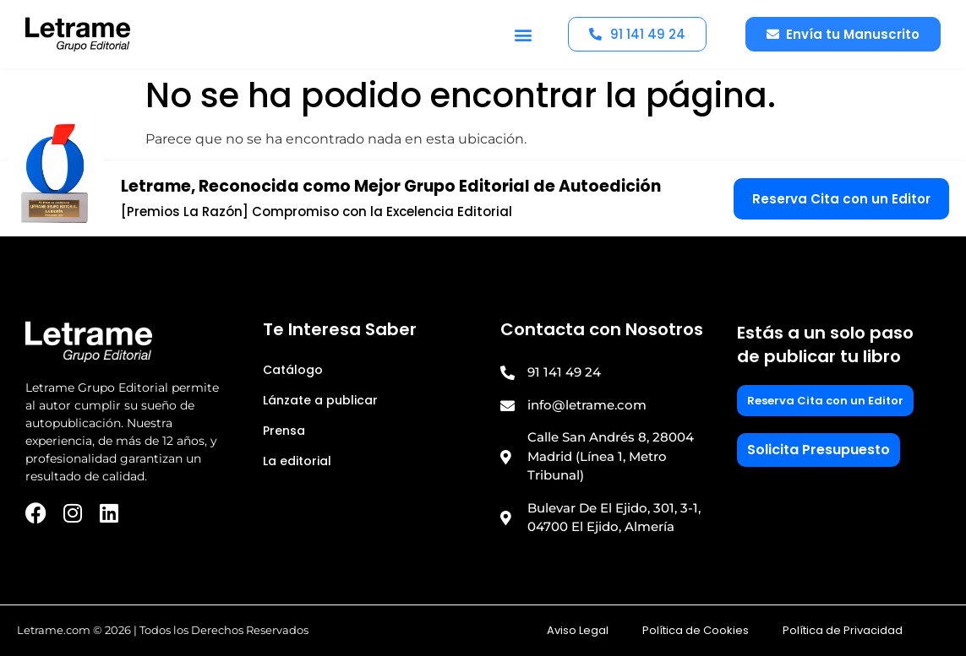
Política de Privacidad (843, 630)
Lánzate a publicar (320, 400)
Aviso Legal (578, 630)
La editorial (297, 461)
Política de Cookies (695, 630)
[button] (523, 34)
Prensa (284, 430)
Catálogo (293, 369)
